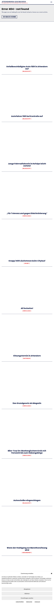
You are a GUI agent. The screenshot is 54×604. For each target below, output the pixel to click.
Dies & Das (26, 216)
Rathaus (26, 358)
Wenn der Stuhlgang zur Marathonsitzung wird (27, 549)
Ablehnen (27, 593)
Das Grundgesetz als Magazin (27, 403)
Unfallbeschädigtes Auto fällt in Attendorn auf (27, 67)
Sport (27, 263)
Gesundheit (26, 552)
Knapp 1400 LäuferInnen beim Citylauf (27, 261)
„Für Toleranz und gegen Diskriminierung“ (27, 213)
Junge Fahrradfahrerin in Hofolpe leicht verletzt (27, 164)
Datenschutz (29, 601)
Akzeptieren (27, 589)
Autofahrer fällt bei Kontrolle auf (27, 116)
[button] (51, 573)
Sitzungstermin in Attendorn (27, 356)
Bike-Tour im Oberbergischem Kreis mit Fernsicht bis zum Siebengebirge (27, 452)
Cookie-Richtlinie (20, 601)
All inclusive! (27, 308)
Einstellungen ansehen (27, 598)
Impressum (37, 601)
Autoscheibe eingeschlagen (26, 500)
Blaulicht (27, 71)
